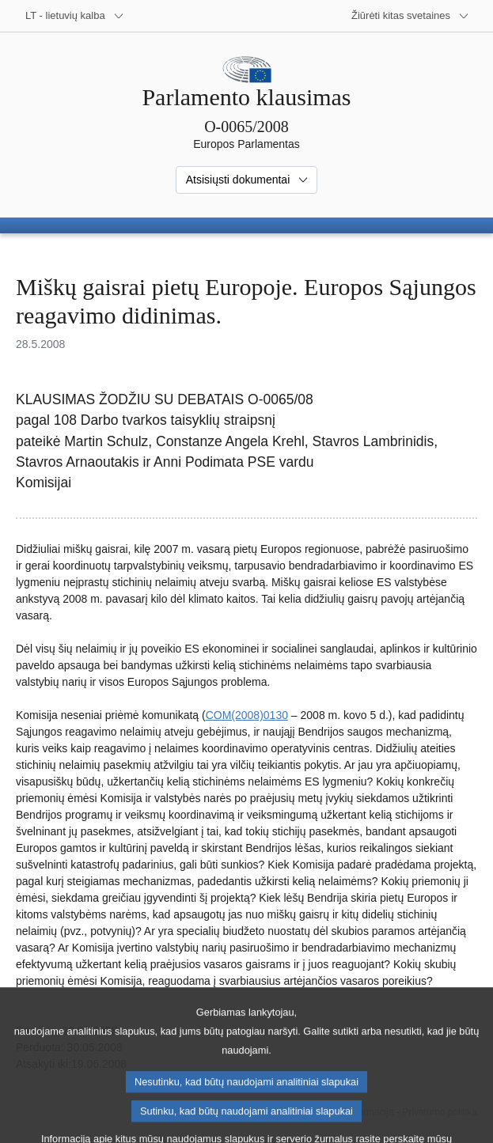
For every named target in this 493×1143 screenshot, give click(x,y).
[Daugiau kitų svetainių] (410, 16)
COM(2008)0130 (247, 715)
